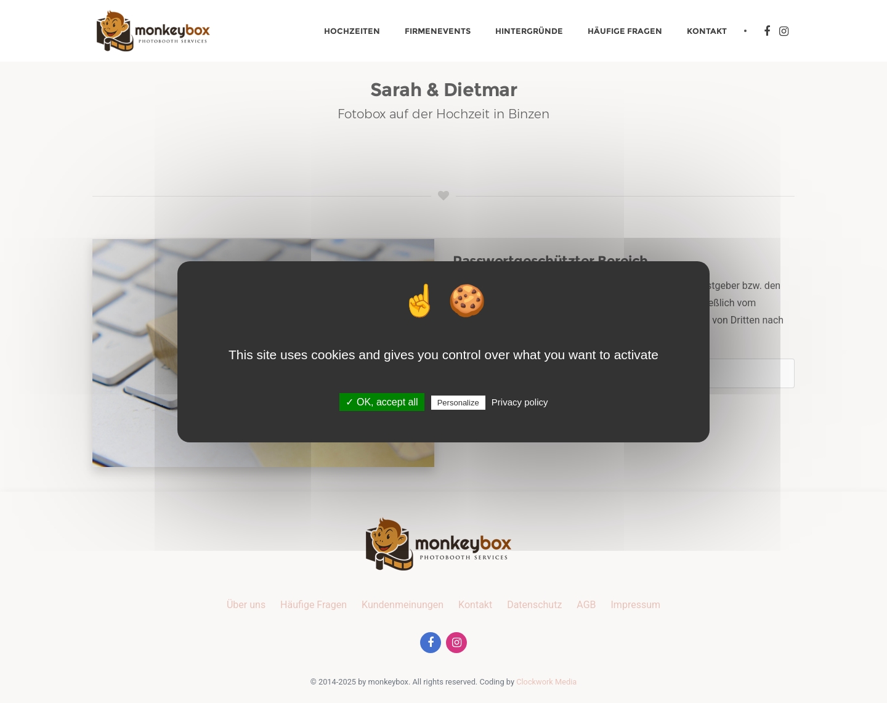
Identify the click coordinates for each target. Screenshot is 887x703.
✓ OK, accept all (382, 402)
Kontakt (707, 31)
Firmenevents (438, 31)
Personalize (458, 402)
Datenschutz (534, 605)
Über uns (246, 605)
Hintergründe (529, 31)
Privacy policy (520, 402)
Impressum (636, 605)
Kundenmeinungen (403, 605)
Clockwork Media (546, 681)
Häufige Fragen (625, 31)
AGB (586, 605)
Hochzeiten (352, 31)
